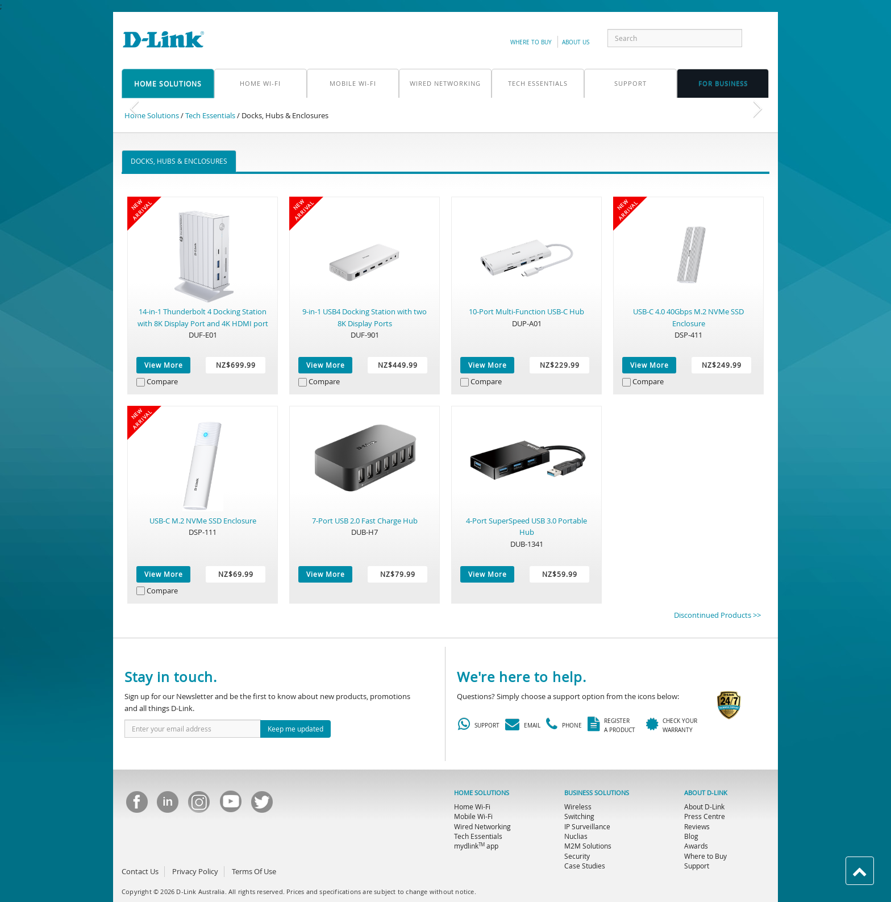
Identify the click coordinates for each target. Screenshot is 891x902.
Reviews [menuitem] (697, 826)
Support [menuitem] (696, 865)
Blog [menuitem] (691, 836)
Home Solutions (151, 115)
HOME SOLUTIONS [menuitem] (481, 792)
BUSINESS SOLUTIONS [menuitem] (596, 792)
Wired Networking (445, 83)
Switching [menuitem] (579, 816)
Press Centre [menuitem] (704, 816)
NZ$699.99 (236, 364)
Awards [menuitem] (696, 845)
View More (163, 364)
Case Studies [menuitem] (584, 865)
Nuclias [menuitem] (576, 836)
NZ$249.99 (722, 364)
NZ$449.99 (398, 364)
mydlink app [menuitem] (476, 845)
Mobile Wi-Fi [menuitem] (473, 816)
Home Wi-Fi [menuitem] (472, 806)
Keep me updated (295, 728)
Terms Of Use (254, 871)
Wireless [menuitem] (578, 806)
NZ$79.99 (397, 574)
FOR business (723, 83)
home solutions (168, 83)
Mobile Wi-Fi (353, 83)
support (630, 83)
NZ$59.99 (559, 574)
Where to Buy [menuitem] (705, 856)
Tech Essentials (538, 83)
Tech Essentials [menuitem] (478, 836)
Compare (162, 381)
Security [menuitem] (577, 856)
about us (575, 42)
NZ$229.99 (560, 364)
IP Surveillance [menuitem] (587, 826)
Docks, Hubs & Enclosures (179, 160)
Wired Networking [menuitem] (482, 826)
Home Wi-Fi (260, 83)
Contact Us (140, 871)
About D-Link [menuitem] (704, 806)
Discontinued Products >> (717, 615)
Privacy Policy (195, 871)
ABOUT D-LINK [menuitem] (705, 792)
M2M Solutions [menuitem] (587, 845)
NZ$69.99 (235, 574)
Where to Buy (531, 42)
